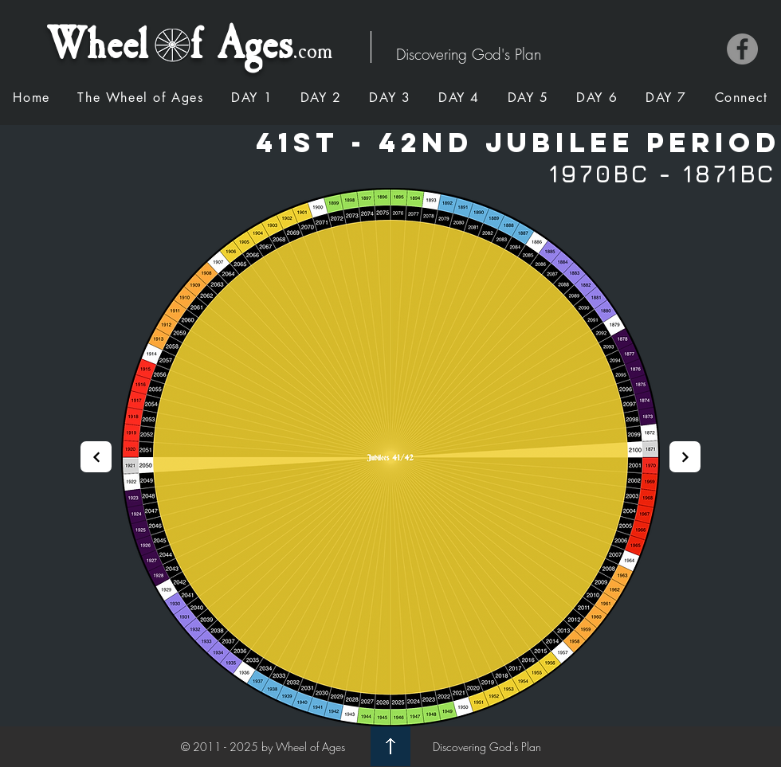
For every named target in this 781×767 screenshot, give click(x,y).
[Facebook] (742, 49)
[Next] (96, 456)
